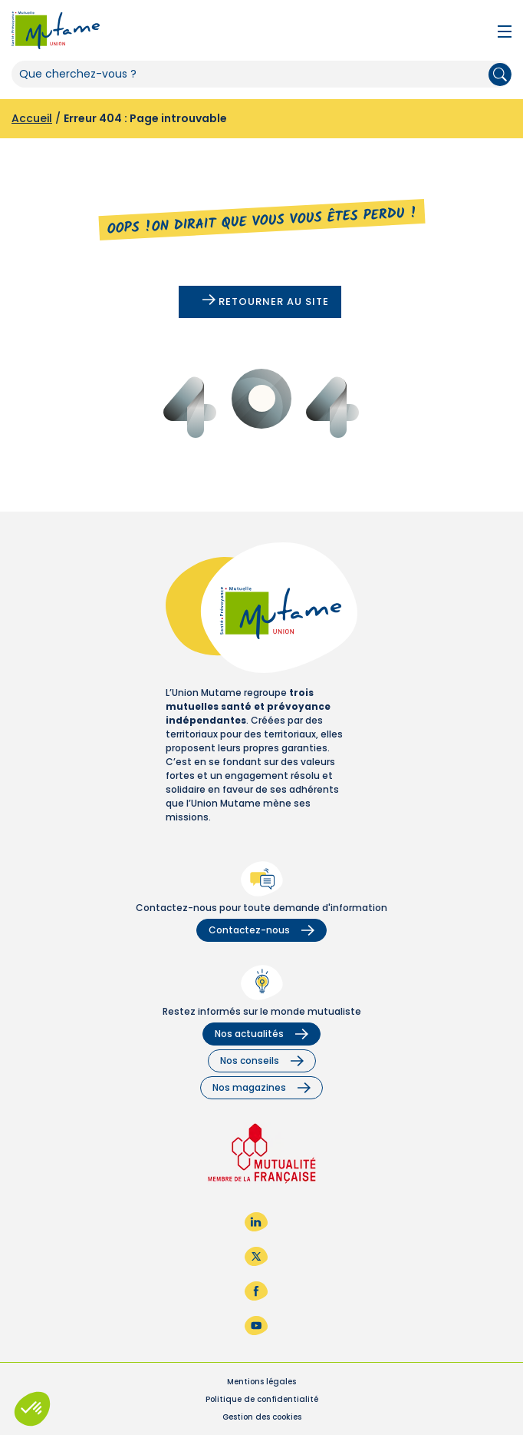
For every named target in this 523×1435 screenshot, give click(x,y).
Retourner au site (265, 301)
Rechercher (499, 74)
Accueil (32, 118)
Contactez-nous (261, 929)
